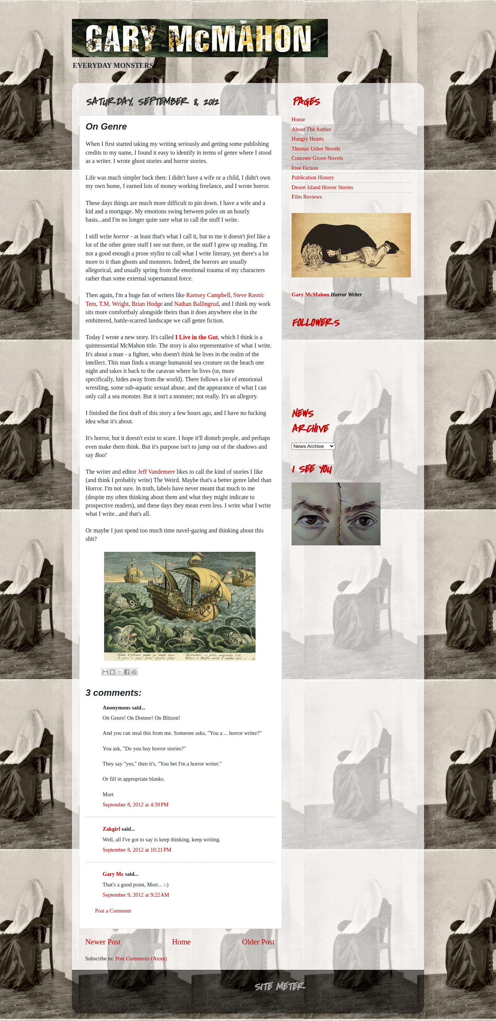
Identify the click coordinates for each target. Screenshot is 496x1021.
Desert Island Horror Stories (322, 187)
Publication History (313, 177)
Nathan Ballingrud (196, 304)
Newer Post (103, 942)
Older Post (258, 942)
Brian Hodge (147, 304)
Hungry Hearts (308, 139)
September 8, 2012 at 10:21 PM (137, 850)
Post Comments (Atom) (141, 958)
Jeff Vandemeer (156, 471)
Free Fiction (305, 168)
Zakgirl (111, 829)
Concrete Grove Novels (317, 158)
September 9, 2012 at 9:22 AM (136, 895)
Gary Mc (113, 874)
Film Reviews (307, 197)
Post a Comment (113, 911)
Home (181, 942)
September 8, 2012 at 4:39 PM (135, 805)
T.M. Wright (114, 304)
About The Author (311, 129)
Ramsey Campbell (208, 295)
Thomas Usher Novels (316, 149)
